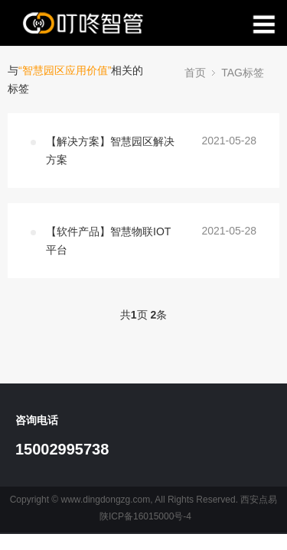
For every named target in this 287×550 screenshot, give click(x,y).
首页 (195, 72)
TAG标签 (242, 72)
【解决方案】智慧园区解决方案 (110, 150)
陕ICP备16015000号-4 (145, 516)
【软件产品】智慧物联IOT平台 (108, 240)
